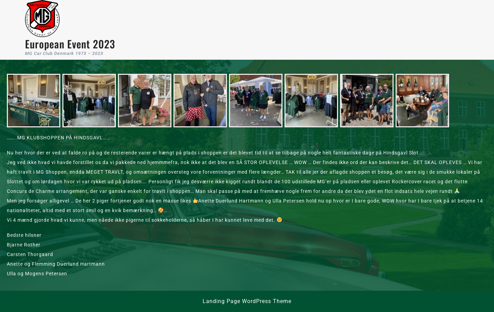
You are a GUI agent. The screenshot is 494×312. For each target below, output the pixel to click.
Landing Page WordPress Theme (247, 301)
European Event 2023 (70, 43)
